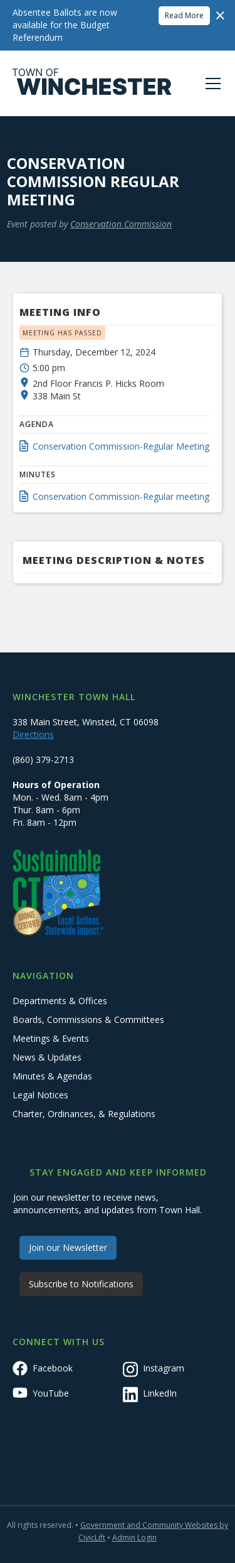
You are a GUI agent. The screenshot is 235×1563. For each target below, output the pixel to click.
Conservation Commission (121, 224)
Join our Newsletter (68, 1247)
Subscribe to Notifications (81, 1284)
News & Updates (47, 1057)
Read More (184, 15)
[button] (210, 83)
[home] (92, 83)
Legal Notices (40, 1095)
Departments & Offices (60, 1001)
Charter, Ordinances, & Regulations (84, 1114)
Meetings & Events (51, 1038)
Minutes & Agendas (52, 1076)
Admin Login (134, 1537)
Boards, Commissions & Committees (88, 1019)
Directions (33, 734)
